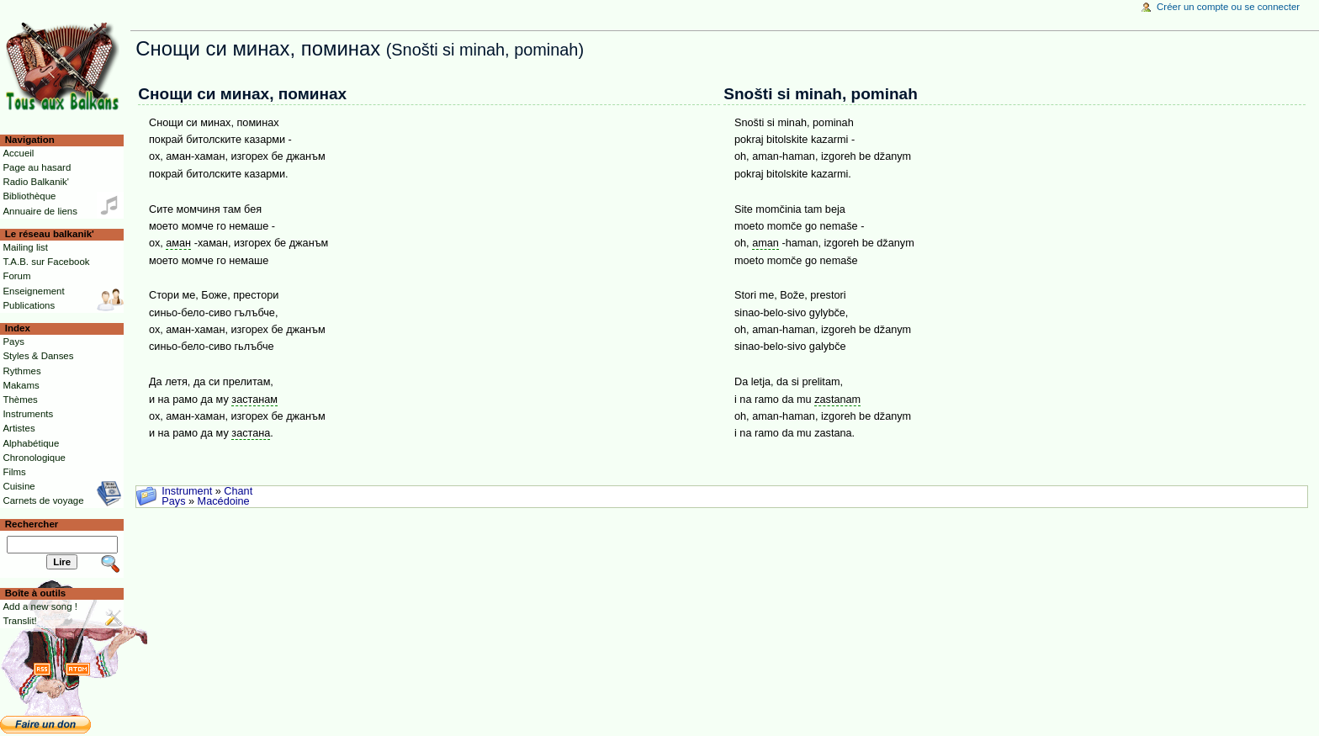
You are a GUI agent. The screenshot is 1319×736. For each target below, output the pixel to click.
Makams (21, 385)
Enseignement (33, 291)
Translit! (19, 621)
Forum (16, 276)
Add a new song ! (40, 606)
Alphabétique (31, 443)
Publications (29, 305)
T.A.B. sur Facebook (46, 262)
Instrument (187, 491)
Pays (173, 501)
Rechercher (32, 524)
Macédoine (224, 501)
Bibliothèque (29, 196)
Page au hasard (37, 167)
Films (14, 472)
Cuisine (18, 486)
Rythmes (21, 371)
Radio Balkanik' (36, 182)
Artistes (18, 428)
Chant (238, 491)
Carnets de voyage (43, 500)
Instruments (28, 414)
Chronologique (34, 458)
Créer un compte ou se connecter (1228, 7)
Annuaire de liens (40, 211)
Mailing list (25, 247)
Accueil (18, 153)
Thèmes (20, 399)
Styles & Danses (38, 356)
